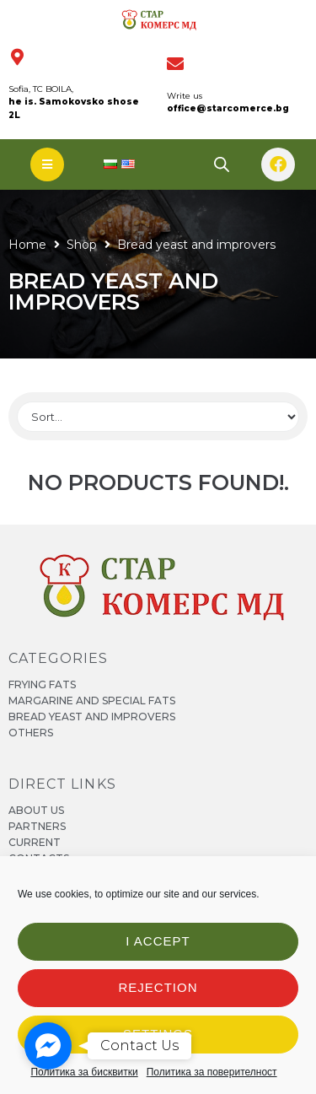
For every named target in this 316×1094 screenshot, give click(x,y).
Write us (184, 95)
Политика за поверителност (212, 1072)
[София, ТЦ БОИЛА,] (16, 57)
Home (27, 244)
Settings (158, 1034)
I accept (158, 941)
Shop (82, 244)
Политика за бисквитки (83, 1072)
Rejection (157, 987)
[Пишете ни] (175, 64)
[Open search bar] (221, 164)
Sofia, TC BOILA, (40, 89)
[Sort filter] (158, 416)
